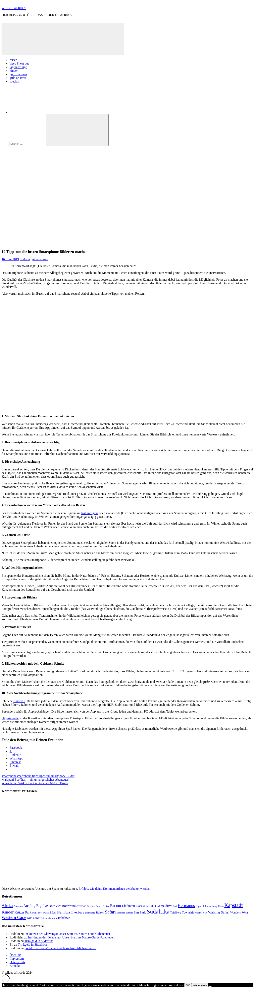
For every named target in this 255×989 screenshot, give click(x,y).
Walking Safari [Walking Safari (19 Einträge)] (218, 912)
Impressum (17, 958)
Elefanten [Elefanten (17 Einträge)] (128, 906)
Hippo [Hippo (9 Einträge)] (199, 906)
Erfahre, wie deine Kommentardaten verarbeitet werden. (114, 888)
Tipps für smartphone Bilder (56, 776)
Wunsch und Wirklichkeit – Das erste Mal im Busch (35, 783)
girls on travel (18, 78)
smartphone (9, 776)
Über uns (15, 955)
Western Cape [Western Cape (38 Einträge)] (14, 917)
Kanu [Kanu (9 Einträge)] (221, 906)
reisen (13, 60)
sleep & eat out (19, 63)
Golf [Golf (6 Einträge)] (175, 906)
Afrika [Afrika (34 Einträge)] (7, 905)
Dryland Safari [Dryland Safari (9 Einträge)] (94, 906)
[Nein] (210, 986)
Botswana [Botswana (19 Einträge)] (69, 906)
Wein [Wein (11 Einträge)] (245, 912)
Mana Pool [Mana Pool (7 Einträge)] (37, 912)
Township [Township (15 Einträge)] (188, 912)
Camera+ (19, 701)
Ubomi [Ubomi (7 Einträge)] (198, 912)
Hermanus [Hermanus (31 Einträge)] (186, 905)
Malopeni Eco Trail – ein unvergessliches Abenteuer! (35, 779)
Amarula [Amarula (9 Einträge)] (18, 906)
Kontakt (15, 965)
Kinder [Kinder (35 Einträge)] (8, 912)
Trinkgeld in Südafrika (38, 941)
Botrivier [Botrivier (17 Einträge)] (55, 906)
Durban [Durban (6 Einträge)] (106, 906)
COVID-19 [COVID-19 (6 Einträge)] (81, 906)
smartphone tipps (27, 776)
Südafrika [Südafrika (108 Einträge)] (158, 911)
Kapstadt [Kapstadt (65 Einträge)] (233, 905)
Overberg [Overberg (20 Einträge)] (77, 912)
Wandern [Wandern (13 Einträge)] (235, 912)
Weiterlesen (200, 985)
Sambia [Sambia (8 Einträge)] (129, 912)
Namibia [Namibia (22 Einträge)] (63, 912)
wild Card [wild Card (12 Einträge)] (33, 917)
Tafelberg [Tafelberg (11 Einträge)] (175, 912)
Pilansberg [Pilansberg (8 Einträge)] (90, 912)
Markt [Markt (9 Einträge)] (46, 912)
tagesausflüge (18, 67)
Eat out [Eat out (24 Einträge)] (115, 906)
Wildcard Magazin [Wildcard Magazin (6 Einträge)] (47, 918)
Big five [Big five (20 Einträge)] (42, 906)
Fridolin (25, 259)
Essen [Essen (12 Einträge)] (139, 905)
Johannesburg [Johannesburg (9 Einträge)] (210, 906)
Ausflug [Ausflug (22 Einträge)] (29, 906)
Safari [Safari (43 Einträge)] (110, 911)
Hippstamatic (10, 718)
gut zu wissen (18, 74)
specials (15, 81)
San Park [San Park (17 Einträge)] (140, 912)
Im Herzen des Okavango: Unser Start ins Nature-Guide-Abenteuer (67, 933)
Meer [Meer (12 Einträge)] (53, 912)
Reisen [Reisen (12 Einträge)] (100, 912)
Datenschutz (17, 962)
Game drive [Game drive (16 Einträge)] (164, 906)
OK (188, 985)
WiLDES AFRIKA (14, 8)
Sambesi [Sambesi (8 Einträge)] (121, 912)
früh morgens (89, 513)
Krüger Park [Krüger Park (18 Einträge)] (23, 912)
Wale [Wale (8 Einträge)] (204, 912)
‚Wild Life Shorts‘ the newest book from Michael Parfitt (60, 948)
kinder (14, 70)
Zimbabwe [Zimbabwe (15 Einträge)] (63, 917)
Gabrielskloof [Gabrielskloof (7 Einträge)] (149, 906)
